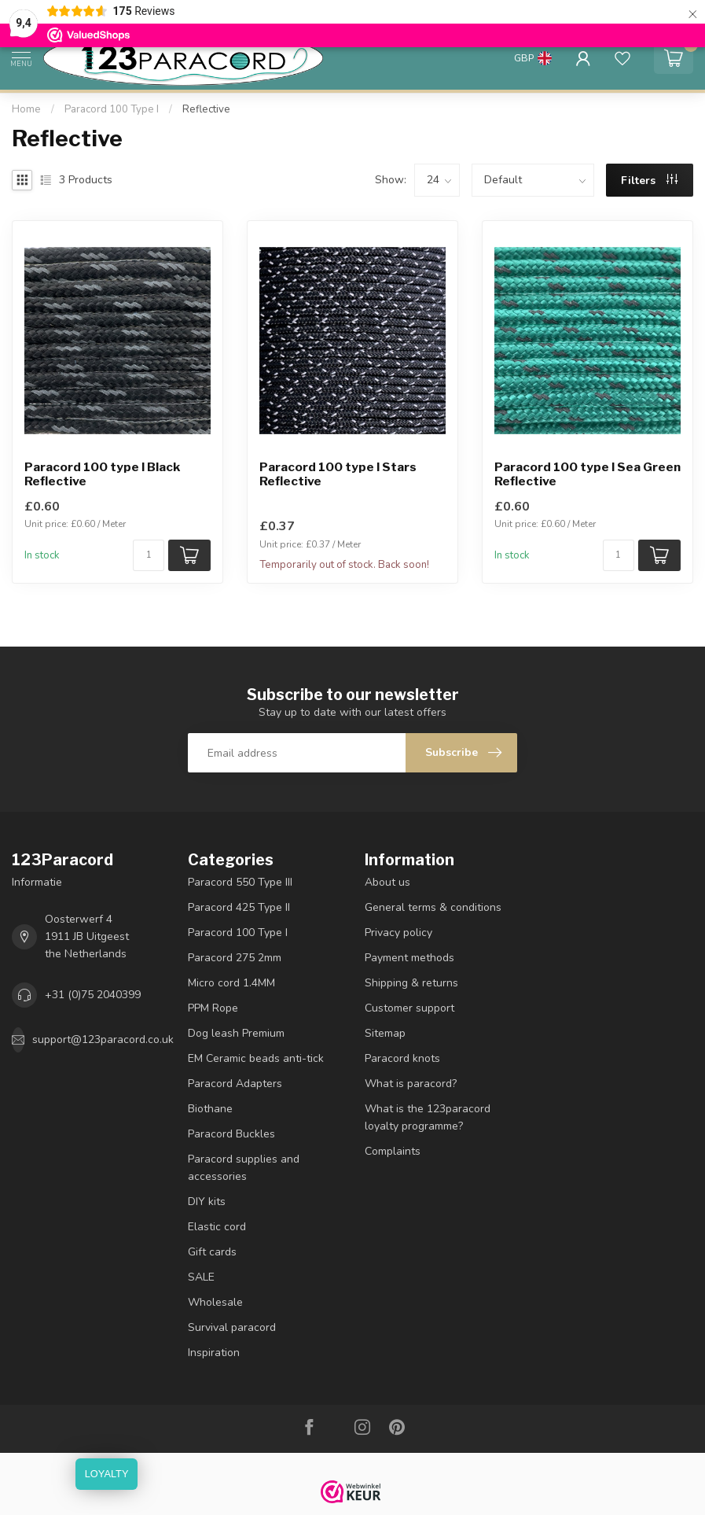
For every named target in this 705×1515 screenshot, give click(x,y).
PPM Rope (213, 1008)
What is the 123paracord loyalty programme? (427, 1117)
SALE (201, 1277)
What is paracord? (411, 1083)
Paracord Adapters (235, 1083)
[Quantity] (148, 555)
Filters (649, 180)
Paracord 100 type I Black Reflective (102, 474)
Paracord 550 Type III (240, 882)
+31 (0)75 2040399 (93, 994)
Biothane (210, 1108)
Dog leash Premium (236, 1033)
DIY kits (207, 1201)
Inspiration (214, 1352)
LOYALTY (107, 1474)
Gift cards (212, 1251)
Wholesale (215, 1302)
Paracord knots (402, 1058)
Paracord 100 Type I (111, 109)
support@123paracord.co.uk (103, 1039)
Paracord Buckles (231, 1133)
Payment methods (409, 957)
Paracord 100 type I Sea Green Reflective (587, 474)
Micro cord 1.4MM (231, 982)
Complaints (392, 1151)
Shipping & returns (411, 982)
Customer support (409, 1008)
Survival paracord (232, 1327)
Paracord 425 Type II (239, 907)
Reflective (206, 109)
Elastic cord (217, 1226)
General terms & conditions (433, 907)
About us (387, 882)
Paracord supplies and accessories (243, 1168)
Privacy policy (398, 932)
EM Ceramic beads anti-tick (256, 1058)
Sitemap (385, 1033)
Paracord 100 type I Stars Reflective (338, 474)
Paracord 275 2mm (234, 957)
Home (26, 109)
